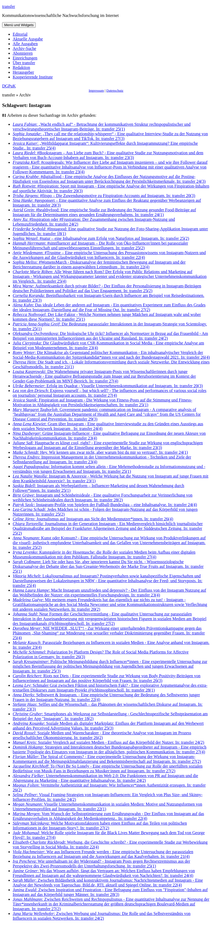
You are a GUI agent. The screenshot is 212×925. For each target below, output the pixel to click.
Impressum (96, 90)
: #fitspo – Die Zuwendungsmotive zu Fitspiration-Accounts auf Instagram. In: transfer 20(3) (104, 195)
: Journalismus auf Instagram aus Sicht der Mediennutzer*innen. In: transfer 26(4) (93, 519)
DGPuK (9, 86)
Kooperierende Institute (33, 77)
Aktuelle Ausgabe (28, 39)
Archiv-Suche (24, 48)
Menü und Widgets (19, 25)
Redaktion (21, 67)
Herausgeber (23, 72)
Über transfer (24, 62)
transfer (8, 6)
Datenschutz (114, 90)
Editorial (20, 34)
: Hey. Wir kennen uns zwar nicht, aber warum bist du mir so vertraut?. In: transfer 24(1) (100, 452)
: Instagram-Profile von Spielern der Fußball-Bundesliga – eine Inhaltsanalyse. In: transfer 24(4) (105, 504)
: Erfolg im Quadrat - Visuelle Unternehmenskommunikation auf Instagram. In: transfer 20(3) (108, 386)
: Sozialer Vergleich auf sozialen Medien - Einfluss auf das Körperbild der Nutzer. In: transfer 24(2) (108, 742)
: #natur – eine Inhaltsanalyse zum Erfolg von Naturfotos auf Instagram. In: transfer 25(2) (101, 238)
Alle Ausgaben (25, 43)
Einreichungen (25, 58)
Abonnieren (23, 53)
